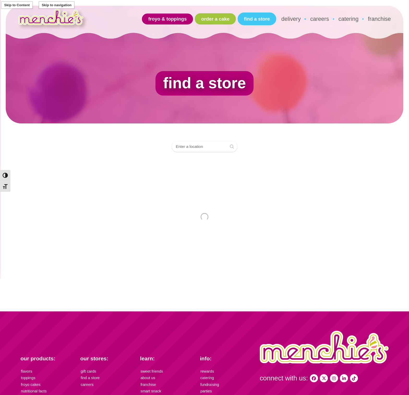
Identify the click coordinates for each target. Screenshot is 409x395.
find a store (257, 19)
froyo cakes (30, 383)
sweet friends (151, 371)
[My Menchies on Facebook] (313, 378)
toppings (27, 377)
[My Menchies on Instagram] (333, 378)
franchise (379, 19)
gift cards (88, 371)
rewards (206, 371)
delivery (291, 19)
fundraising (208, 383)
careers (319, 19)
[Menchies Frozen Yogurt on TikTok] (352, 378)
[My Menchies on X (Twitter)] (323, 378)
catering (348, 19)
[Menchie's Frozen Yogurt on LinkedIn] (342, 378)
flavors (26, 371)
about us (147, 377)
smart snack (150, 389)
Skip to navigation (56, 5)
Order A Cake (215, 19)
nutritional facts (32, 389)
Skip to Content (17, 5)
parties (205, 389)
